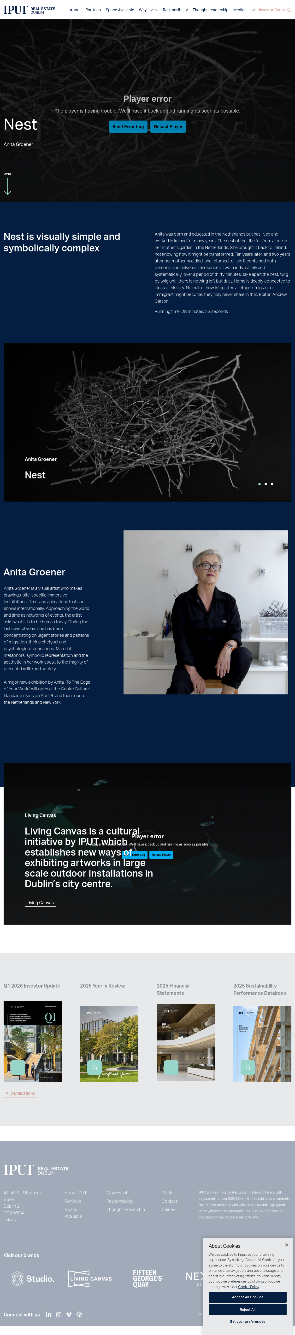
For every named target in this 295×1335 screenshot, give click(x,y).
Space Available (120, 9)
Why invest (148, 9)
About (75, 9)
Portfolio (93, 9)
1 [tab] (259, 495)
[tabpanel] (147, 433)
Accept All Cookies (247, 1318)
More (8, 183)
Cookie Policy (248, 1307)
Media (238, 9)
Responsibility (175, 9)
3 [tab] (272, 495)
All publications (20, 1093)
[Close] (286, 1265)
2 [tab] (266, 495)
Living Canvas (40, 913)
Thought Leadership (211, 9)
